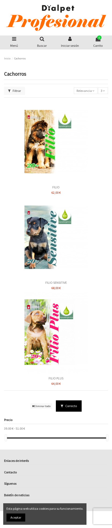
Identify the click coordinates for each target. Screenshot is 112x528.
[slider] (6, 437)
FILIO (56, 187)
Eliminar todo (41, 406)
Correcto (69, 406)
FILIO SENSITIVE (56, 283)
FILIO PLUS (56, 378)
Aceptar (15, 517)
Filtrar (14, 91)
